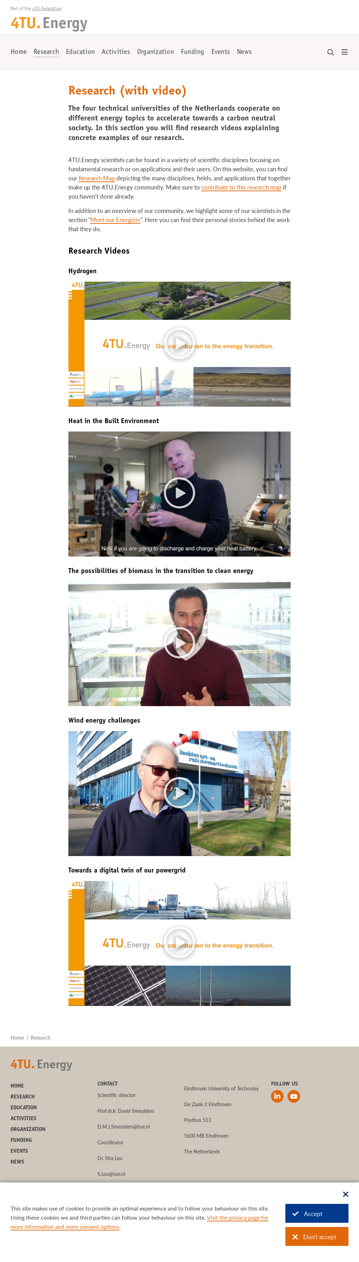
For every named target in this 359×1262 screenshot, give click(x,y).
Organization (155, 52)
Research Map (97, 178)
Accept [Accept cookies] (307, 1214)
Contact (107, 1084)
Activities (116, 52)
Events (220, 52)
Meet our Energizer (115, 219)
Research (46, 52)
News (244, 52)
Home (19, 52)
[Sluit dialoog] (346, 1195)
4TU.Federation (46, 9)
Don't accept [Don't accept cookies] (314, 1237)
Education (80, 52)
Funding (192, 52)
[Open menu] (344, 52)
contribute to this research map (241, 187)
